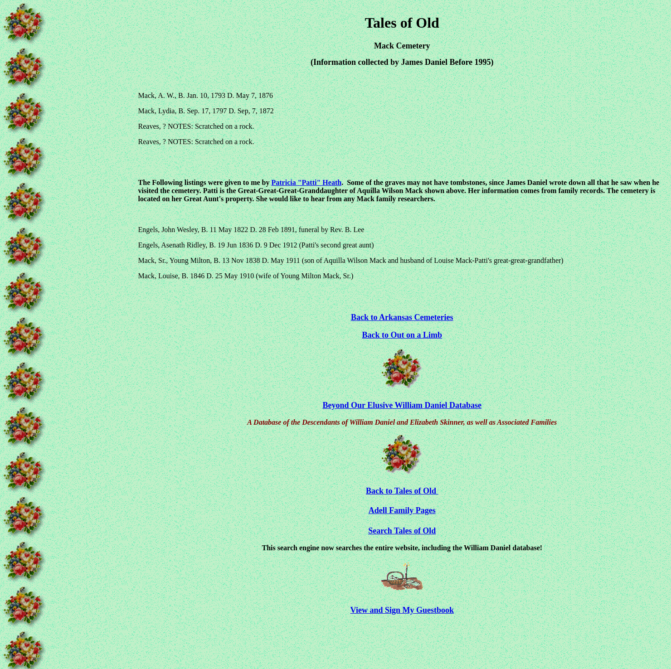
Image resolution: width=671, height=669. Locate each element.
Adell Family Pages (402, 510)
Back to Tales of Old (402, 490)
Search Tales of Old (402, 530)
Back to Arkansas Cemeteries (402, 317)
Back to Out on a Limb (402, 334)
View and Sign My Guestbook (402, 610)
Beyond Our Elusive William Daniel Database (402, 405)
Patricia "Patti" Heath (307, 182)
